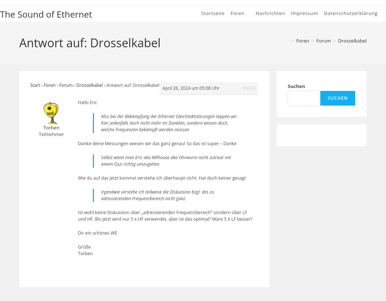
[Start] (286, 40)
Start (35, 85)
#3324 (249, 88)
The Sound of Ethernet (46, 14)
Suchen (296, 86)
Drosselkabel (352, 40)
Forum (66, 85)
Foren (49, 85)
